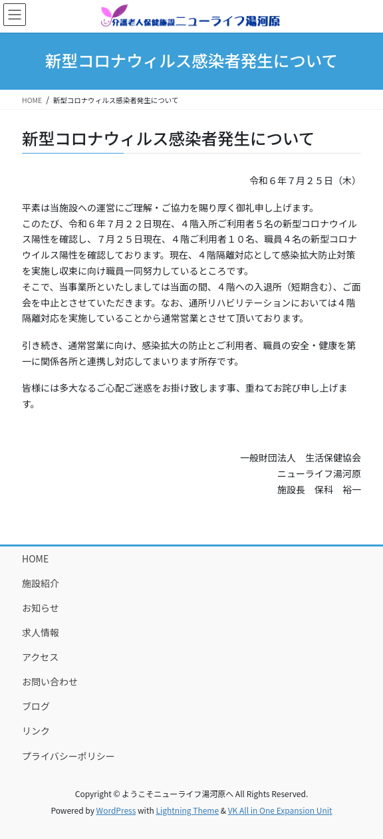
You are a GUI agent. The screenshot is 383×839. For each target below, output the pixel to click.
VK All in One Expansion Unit (280, 810)
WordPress (116, 810)
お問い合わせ (50, 681)
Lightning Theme (187, 810)
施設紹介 (40, 583)
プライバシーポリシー (68, 756)
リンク (36, 730)
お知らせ (40, 607)
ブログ (36, 706)
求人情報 (40, 632)
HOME (35, 558)
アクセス (40, 656)
